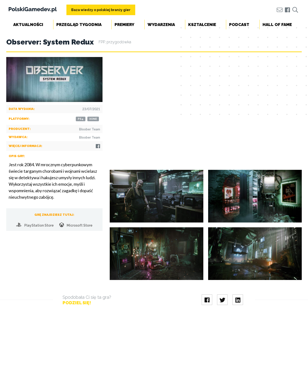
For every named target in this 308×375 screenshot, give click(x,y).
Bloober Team (89, 129)
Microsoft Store (75, 224)
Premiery (124, 24)
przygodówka (119, 42)
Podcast (239, 24)
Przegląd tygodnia (79, 24)
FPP (102, 42)
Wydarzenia (161, 24)
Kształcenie (202, 24)
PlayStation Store (35, 224)
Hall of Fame (277, 24)
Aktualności (28, 24)
